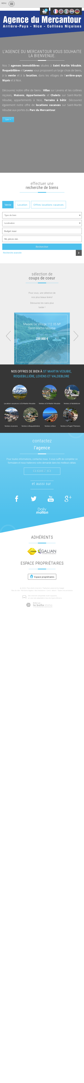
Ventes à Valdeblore (72, 403)
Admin (54, 590)
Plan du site (15, 590)
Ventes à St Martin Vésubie (49, 403)
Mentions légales (27, 590)
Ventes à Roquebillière (30, 426)
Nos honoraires (40, 590)
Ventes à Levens (11, 426)
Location (22, 204)
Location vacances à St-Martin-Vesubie (19, 403)
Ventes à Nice (50, 426)
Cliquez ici (42, 471)
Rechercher (42, 246)
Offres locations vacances (48, 204)
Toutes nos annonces (65, 590)
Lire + (8, 119)
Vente (8, 204)
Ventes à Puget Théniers (70, 426)
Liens (49, 590)
